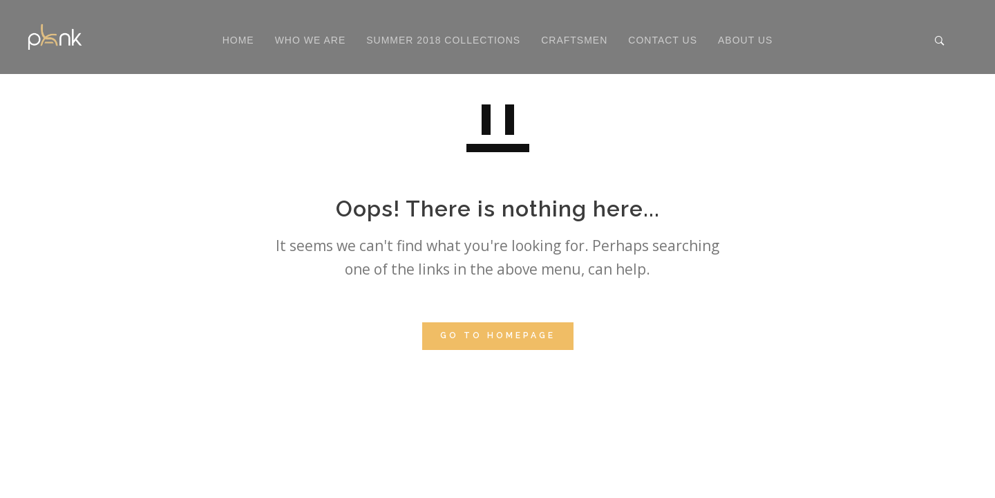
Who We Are (310, 40)
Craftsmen (574, 40)
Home (238, 40)
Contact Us (662, 40)
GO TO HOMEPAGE (498, 335)
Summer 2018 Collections (443, 40)
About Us (745, 40)
